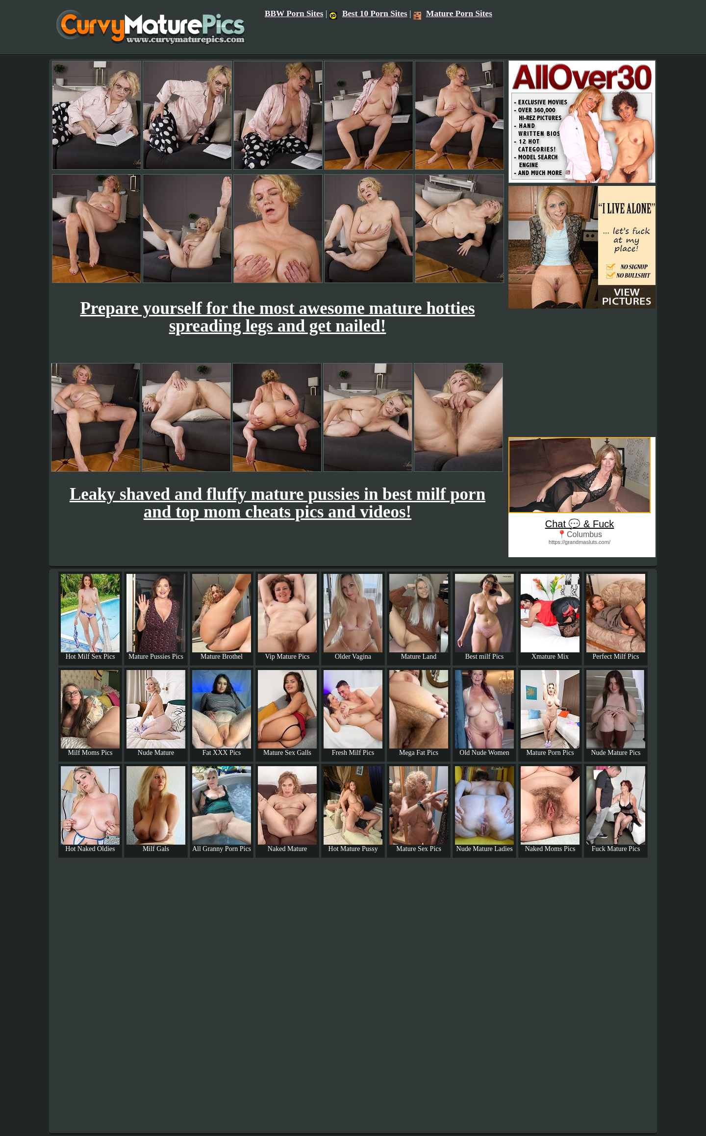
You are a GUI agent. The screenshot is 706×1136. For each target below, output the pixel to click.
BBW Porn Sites (294, 13)
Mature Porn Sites (452, 13)
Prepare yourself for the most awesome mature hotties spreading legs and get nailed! (277, 317)
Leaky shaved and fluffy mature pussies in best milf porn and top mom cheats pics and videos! (277, 503)
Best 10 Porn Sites (368, 13)
